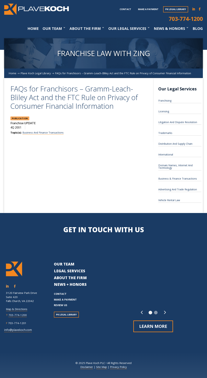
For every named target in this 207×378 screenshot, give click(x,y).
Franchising (164, 100)
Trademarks (165, 133)
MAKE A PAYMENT (65, 299)
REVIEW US (60, 305)
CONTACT (60, 293)
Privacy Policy (118, 367)
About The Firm (85, 28)
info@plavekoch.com (18, 330)
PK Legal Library (175, 9)
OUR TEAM (64, 264)
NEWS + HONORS (70, 284)
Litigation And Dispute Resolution (177, 122)
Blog (198, 28)
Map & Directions (16, 309)
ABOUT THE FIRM (70, 277)
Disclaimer (86, 367)
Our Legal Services (127, 28)
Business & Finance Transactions (177, 178)
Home (33, 28)
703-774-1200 (186, 18)
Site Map (101, 367)
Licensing (163, 111)
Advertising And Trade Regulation (177, 189)
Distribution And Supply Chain (175, 143)
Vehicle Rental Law (169, 200)
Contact (125, 9)
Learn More (153, 326)
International (165, 154)
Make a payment (148, 9)
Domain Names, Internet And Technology (175, 166)
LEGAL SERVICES (69, 270)
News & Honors (169, 28)
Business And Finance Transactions (43, 132)
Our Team (52, 28)
